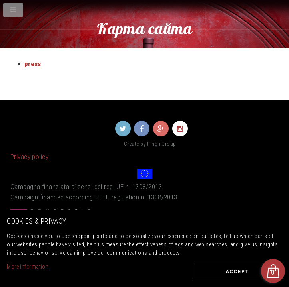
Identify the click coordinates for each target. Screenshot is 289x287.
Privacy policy (29, 157)
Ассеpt (237, 271)
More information (27, 266)
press (32, 64)
